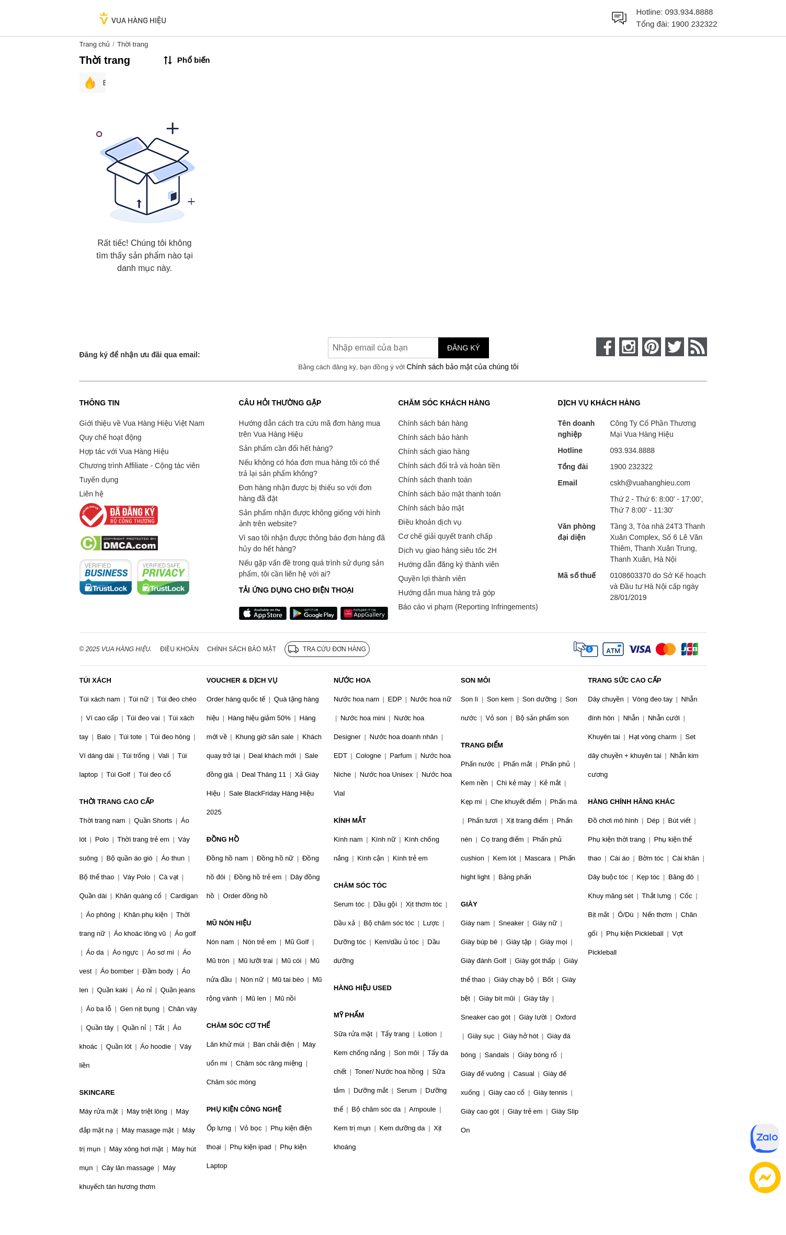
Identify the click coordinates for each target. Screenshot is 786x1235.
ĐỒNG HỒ (223, 839)
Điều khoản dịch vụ (430, 522)
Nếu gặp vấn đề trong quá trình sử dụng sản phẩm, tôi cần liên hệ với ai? (311, 568)
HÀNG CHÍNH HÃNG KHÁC (631, 802)
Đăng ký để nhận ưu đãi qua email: (139, 354)
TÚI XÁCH (95, 680)
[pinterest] (651, 346)
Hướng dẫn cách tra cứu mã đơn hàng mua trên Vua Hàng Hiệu (309, 428)
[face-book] (605, 346)
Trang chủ (94, 44)
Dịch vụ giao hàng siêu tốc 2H (447, 550)
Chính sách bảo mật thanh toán (449, 494)
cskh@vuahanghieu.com (650, 483)
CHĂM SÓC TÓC (360, 885)
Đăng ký (463, 348)
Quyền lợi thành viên (432, 578)
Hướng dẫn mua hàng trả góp (446, 592)
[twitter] (674, 346)
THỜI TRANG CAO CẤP (116, 802)
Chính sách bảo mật (431, 508)
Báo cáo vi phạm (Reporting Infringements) (468, 607)
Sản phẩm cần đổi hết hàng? (286, 448)
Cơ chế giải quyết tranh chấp (445, 536)
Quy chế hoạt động (110, 437)
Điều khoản (179, 649)
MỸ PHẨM (349, 1015)
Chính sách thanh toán (435, 479)
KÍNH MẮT (350, 820)
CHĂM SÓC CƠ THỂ (238, 1025)
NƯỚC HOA (352, 680)
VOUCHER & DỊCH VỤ (242, 680)
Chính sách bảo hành (433, 437)
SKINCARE (97, 1092)
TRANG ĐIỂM (482, 745)
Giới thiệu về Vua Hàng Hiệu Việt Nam (141, 423)
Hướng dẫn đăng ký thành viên (448, 564)
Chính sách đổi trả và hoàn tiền (449, 465)
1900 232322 (694, 23)
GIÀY (469, 904)
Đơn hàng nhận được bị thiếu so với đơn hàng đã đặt (305, 493)
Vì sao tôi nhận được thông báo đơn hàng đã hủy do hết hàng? (312, 543)
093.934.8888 (689, 11)
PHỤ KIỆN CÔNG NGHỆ (244, 1109)
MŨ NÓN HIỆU (229, 923)
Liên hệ (91, 494)
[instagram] (628, 346)
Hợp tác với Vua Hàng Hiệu (124, 451)
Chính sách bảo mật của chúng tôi (462, 366)
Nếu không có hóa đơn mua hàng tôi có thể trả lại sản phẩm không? (309, 468)
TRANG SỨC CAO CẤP (624, 680)
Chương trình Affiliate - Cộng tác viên (139, 465)
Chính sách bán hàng (433, 423)
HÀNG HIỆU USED (363, 988)
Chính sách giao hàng (434, 451)
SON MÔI (475, 680)
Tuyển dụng (99, 479)
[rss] (697, 346)
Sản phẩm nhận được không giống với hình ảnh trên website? (310, 518)
